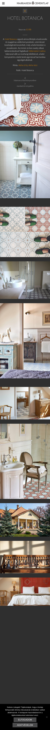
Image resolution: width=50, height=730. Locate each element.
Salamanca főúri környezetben (25, 79)
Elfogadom (25, 719)
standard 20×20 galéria (25, 85)
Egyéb (28, 30)
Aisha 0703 (23, 65)
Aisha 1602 (33, 65)
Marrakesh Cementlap (31, 3)
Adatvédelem (25, 725)
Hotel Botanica (11, 39)
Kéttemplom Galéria (36, 51)
